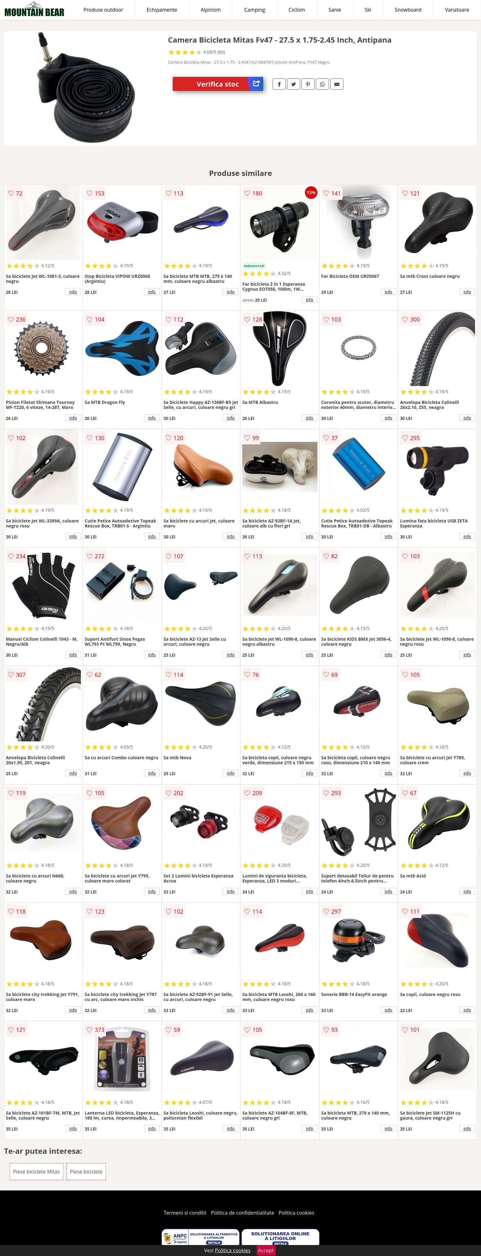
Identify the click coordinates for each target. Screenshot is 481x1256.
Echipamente (162, 9)
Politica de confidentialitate (242, 1212)
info (73, 291)
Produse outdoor (103, 9)
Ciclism (297, 9)
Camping (254, 9)
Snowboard (408, 9)
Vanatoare (457, 9)
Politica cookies (296, 1212)
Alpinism (211, 9)
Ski (368, 9)
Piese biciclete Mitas (36, 1171)
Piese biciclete (86, 1171)
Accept (266, 1250)
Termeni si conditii (185, 1212)
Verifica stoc (230, 84)
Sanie (334, 9)
